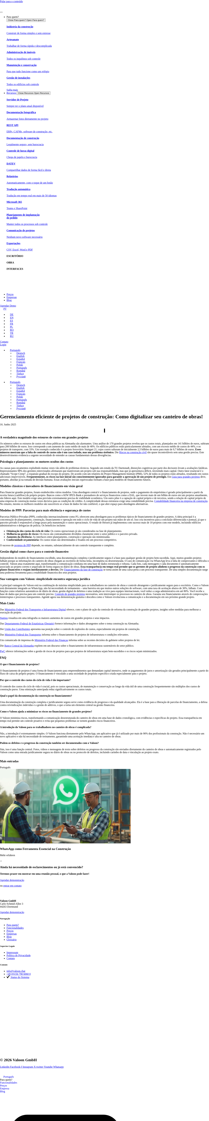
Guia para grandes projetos (186, 476)
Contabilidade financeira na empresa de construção (181, 501)
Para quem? (6, 1079)
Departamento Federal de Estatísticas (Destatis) (29, 623)
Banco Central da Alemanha (19, 645)
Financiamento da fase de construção (83, 569)
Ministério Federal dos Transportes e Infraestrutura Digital (35, 609)
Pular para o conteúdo (11, 1)
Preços (3, 1085)
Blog (2, 1091)
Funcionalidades (8, 1082)
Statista (4, 618)
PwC (2, 651)
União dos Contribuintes (17, 629)
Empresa (4, 1088)
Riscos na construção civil (133, 452)
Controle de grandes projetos (70, 594)
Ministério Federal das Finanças (51, 640)
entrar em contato (12, 885)
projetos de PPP (22, 545)
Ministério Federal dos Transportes (23, 634)
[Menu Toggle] (1, 12)
